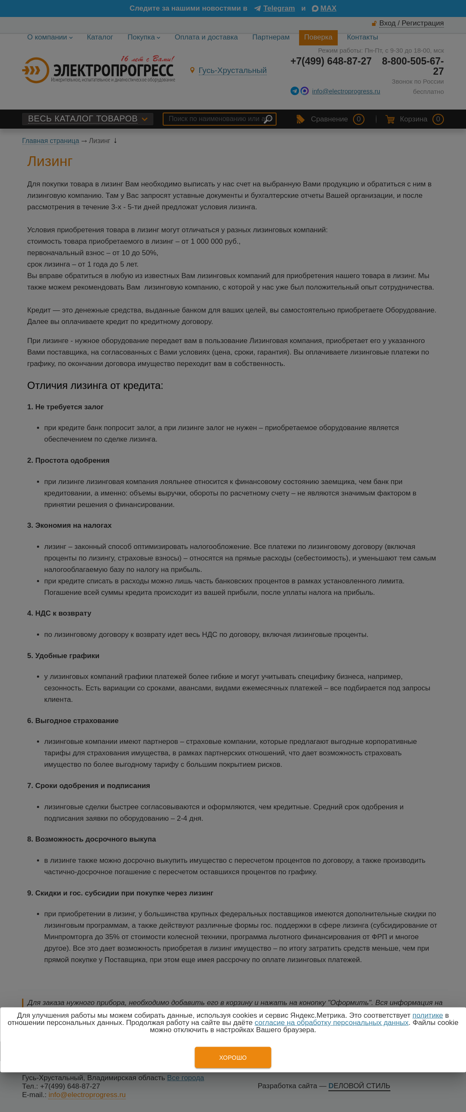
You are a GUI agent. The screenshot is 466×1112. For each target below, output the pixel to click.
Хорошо (233, 1057)
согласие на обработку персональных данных (332, 1023)
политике (427, 1015)
